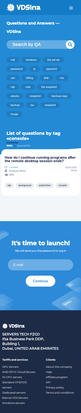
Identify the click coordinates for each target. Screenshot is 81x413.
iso (32, 105)
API (48, 382)
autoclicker (45, 185)
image (14, 114)
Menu (71, 8)
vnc (62, 77)
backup (15, 105)
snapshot (35, 96)
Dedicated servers (13, 392)
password (16, 68)
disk (46, 77)
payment (51, 68)
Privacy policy (55, 387)
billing (29, 77)
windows (31, 59)
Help (49, 372)
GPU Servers (10, 366)
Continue (40, 281)
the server (53, 59)
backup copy (59, 96)
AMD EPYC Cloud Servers (18, 372)
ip (34, 68)
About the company (59, 366)
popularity (23, 145)
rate (27, 86)
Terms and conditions (60, 392)
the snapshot (49, 86)
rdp (13, 86)
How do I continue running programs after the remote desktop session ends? (40, 159)
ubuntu (15, 96)
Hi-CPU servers (12, 377)
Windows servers (13, 403)
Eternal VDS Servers (15, 397)
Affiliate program (57, 377)
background (25, 185)
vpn (13, 77)
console (63, 185)
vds (13, 59)
